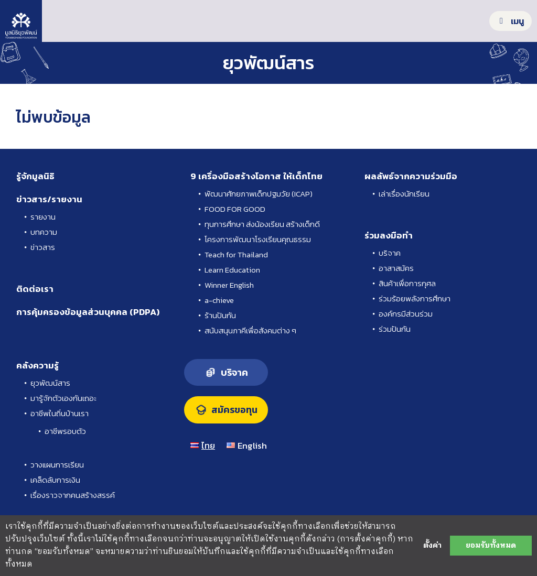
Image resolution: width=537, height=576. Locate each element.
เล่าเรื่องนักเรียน (404, 194)
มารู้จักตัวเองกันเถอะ (63, 398)
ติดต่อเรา (34, 288)
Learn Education (232, 270)
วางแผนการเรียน (57, 465)
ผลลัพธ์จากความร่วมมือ (410, 176)
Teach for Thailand (236, 254)
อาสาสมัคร (396, 268)
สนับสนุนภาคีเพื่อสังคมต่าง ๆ (250, 330)
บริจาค (390, 253)
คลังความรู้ (37, 365)
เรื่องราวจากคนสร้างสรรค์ (72, 495)
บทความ (43, 232)
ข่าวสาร (42, 247)
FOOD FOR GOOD (235, 209)
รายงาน (43, 217)
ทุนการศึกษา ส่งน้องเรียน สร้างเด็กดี (262, 224)
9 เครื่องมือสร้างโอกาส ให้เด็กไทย (256, 176)
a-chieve (219, 300)
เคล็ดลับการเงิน (55, 480)
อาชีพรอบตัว (65, 431)
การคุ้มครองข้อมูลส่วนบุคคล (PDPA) (87, 312)
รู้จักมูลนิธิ (35, 176)
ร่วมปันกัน (395, 329)
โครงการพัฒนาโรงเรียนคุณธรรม (258, 239)
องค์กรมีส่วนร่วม (406, 314)
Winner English (229, 285)
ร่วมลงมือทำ (388, 235)
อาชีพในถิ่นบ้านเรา (59, 413)
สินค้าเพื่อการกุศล (407, 283)
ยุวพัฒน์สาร (50, 383)
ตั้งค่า (432, 545)
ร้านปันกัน (220, 315)
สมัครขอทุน (234, 410)
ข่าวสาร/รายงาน (49, 199)
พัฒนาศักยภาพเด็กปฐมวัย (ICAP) (259, 194)
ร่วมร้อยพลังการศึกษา (414, 298)
